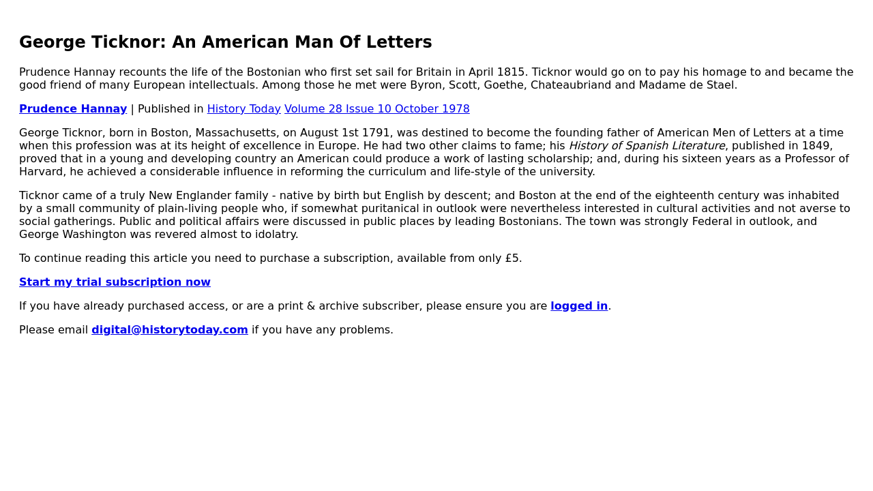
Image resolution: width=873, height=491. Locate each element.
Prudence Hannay (73, 108)
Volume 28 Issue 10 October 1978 (377, 108)
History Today (244, 108)
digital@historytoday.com (169, 329)
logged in (579, 305)
